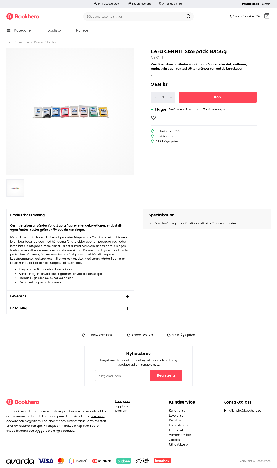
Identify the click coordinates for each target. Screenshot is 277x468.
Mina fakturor (179, 444)
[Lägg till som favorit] (153, 117)
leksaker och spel (30, 426)
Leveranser (176, 415)
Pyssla (38, 42)
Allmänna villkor (180, 435)
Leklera (51, 42)
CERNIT (157, 57)
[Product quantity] (163, 97)
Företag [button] (266, 4)
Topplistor (122, 406)
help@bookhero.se (248, 410)
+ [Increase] (171, 97)
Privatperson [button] (250, 4)
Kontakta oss (178, 425)
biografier (32, 421)
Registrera (166, 375)
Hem (9, 42)
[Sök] (133, 16)
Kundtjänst (177, 410)
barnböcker (51, 421)
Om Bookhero (178, 430)
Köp (217, 97)
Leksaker (23, 42)
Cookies (174, 440)
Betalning (176, 420)
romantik (97, 416)
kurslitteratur (75, 421)
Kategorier (122, 401)
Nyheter (121, 411)
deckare (12, 421)
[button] (267, 16)
